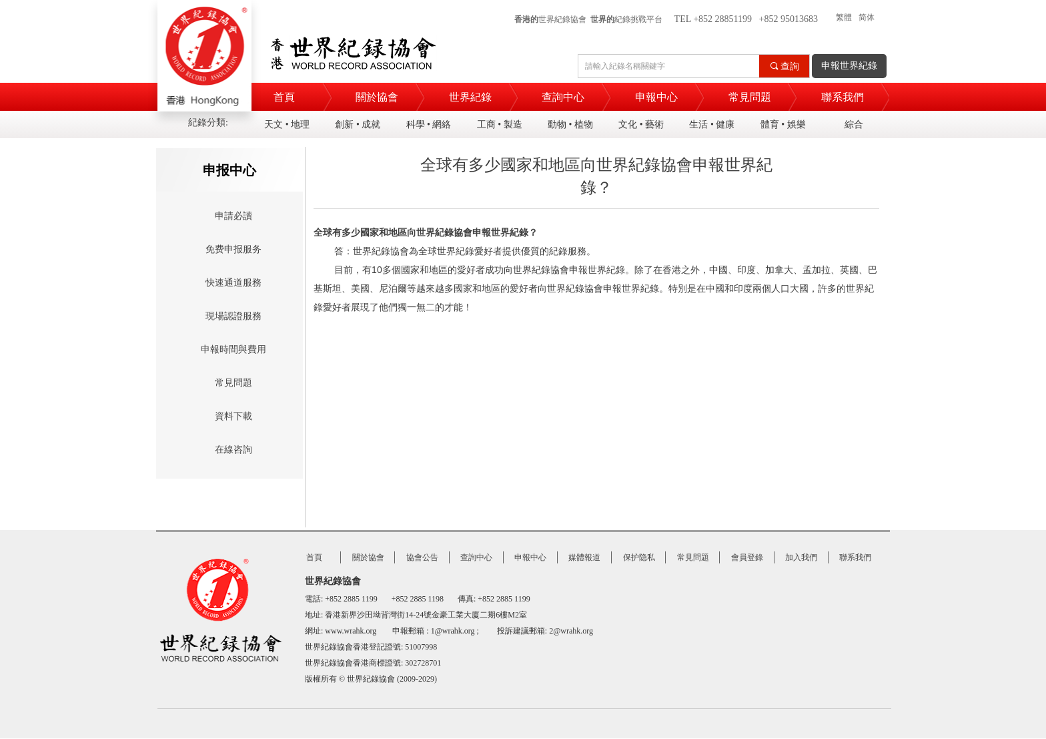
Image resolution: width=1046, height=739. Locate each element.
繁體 (844, 17)
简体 (867, 17)
